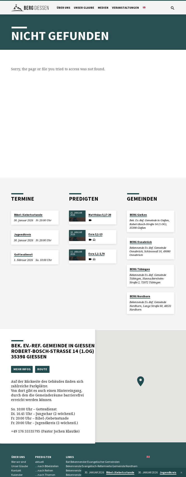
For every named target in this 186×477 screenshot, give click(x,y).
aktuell (39, 462)
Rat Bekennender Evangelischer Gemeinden (93, 462)
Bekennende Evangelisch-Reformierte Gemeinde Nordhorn (101, 466)
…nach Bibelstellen (47, 466)
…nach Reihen (44, 470)
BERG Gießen (138, 214)
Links (70, 457)
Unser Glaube (84, 7)
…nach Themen (45, 475)
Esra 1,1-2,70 (96, 253)
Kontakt (16, 470)
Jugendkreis (22, 234)
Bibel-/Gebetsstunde (28, 214)
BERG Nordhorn (140, 296)
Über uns (63, 7)
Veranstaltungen (125, 7)
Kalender (17, 475)
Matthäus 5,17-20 (99, 214)
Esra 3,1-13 (95, 234)
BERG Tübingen (140, 269)
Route (43, 369)
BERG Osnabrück (141, 242)
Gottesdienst (23, 254)
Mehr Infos (22, 369)
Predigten (43, 457)
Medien (103, 7)
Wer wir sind (18, 462)
